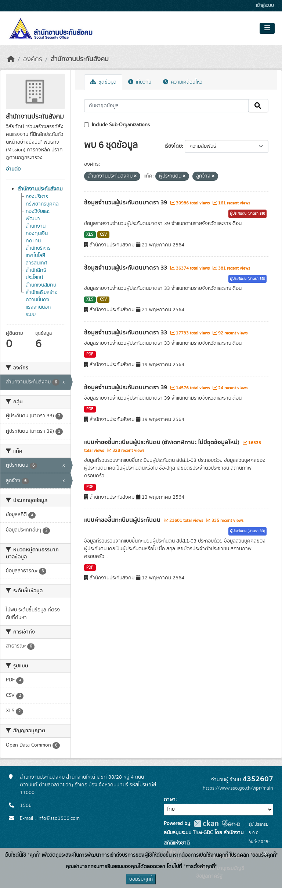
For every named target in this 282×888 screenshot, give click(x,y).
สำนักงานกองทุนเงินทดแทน (37, 233)
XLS (89, 235)
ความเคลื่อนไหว (182, 82)
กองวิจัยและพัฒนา (38, 215)
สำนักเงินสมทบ (41, 285)
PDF (89, 354)
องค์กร (32, 59)
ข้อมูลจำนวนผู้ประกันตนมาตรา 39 (126, 202)
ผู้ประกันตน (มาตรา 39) (247, 213)
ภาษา (170, 799)
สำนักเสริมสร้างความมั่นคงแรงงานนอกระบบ (42, 303)
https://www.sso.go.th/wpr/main (238, 788)
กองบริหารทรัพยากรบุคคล (42, 200)
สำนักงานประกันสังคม (80, 59)
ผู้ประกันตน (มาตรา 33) (247, 278)
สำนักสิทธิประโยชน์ (36, 274)
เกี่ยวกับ (139, 82)
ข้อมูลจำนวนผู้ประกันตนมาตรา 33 (126, 268)
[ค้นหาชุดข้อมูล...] (166, 105)
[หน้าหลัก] (11, 59)
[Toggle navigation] (267, 28)
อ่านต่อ (13, 169)
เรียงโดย (173, 146)
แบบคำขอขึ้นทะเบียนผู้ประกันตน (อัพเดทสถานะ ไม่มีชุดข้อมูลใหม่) (162, 442)
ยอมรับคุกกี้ (141, 879)
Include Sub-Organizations (117, 125)
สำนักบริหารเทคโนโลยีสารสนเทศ (38, 256)
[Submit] (258, 105)
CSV (103, 235)
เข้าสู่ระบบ (265, 5)
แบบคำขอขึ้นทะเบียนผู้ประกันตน (123, 520)
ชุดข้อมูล (103, 82)
